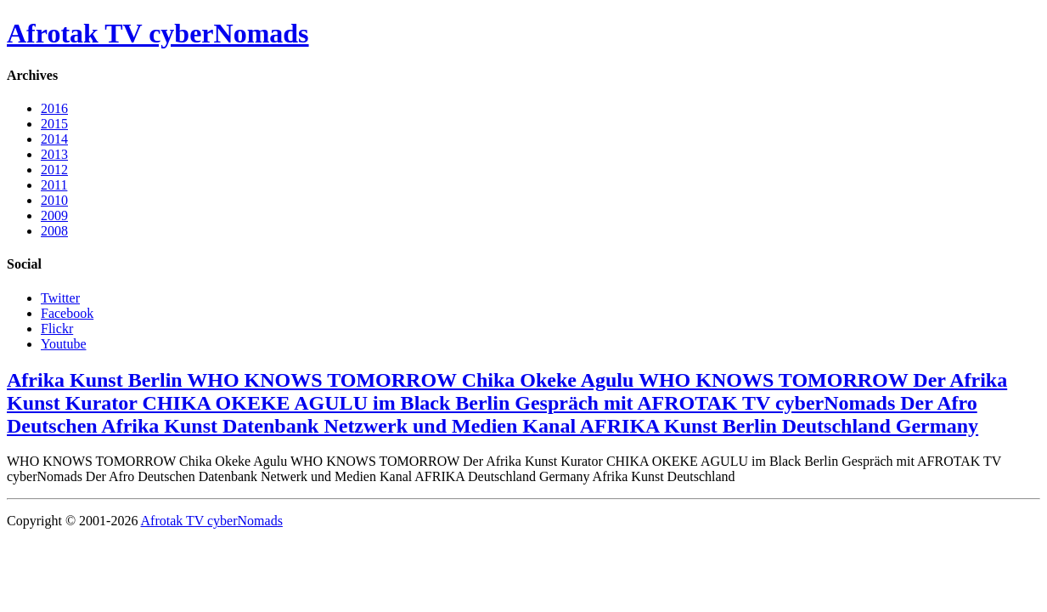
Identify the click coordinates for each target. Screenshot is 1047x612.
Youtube (64, 344)
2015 (54, 123)
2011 (54, 185)
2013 (54, 154)
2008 (54, 231)
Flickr (57, 328)
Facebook (67, 313)
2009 (54, 215)
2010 (54, 200)
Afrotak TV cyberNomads (158, 33)
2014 (54, 139)
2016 (54, 108)
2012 (54, 169)
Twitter (60, 298)
